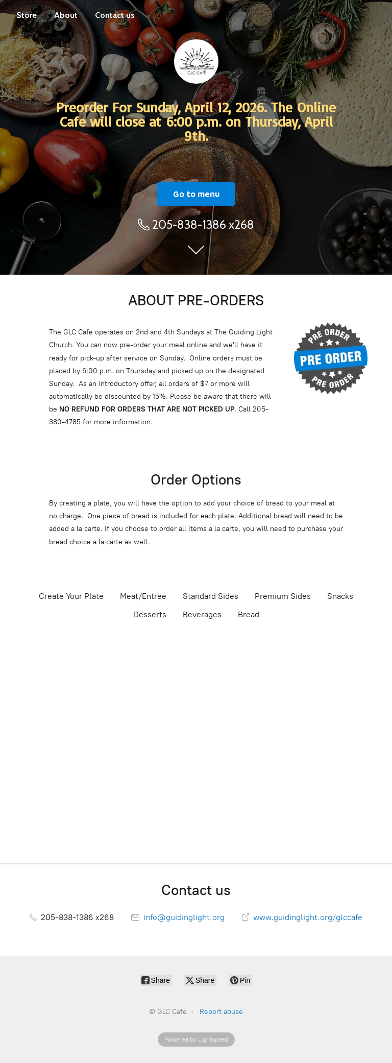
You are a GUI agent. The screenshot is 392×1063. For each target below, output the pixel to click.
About (66, 15)
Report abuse (221, 1011)
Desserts (149, 614)
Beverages (202, 614)
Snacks (340, 596)
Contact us (115, 15)
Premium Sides (283, 596)
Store (26, 15)
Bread (248, 614)
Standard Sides (210, 596)
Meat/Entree (143, 596)
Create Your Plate (71, 596)
